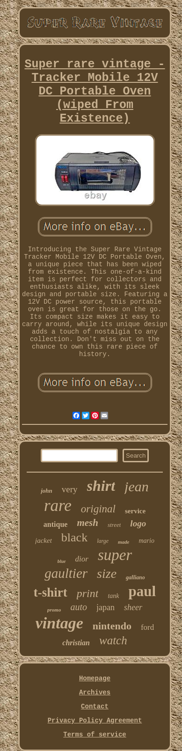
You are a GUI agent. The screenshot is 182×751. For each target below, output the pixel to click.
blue (62, 561)
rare (58, 505)
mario (146, 540)
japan (105, 607)
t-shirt (50, 592)
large (103, 541)
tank (113, 595)
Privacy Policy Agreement (95, 720)
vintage (59, 623)
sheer (133, 607)
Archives (94, 692)
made (123, 542)
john (46, 490)
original (98, 509)
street (114, 524)
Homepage (94, 678)
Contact (95, 706)
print (88, 593)
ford (147, 627)
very (70, 489)
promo (54, 609)
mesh (87, 522)
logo (138, 523)
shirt (101, 485)
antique (56, 524)
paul (142, 591)
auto (78, 607)
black (74, 537)
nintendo (112, 626)
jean (136, 486)
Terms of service (94, 734)
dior (81, 558)
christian (76, 643)
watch (113, 640)
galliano (135, 577)
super (115, 555)
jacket (43, 540)
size (106, 573)
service (135, 511)
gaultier (65, 573)
